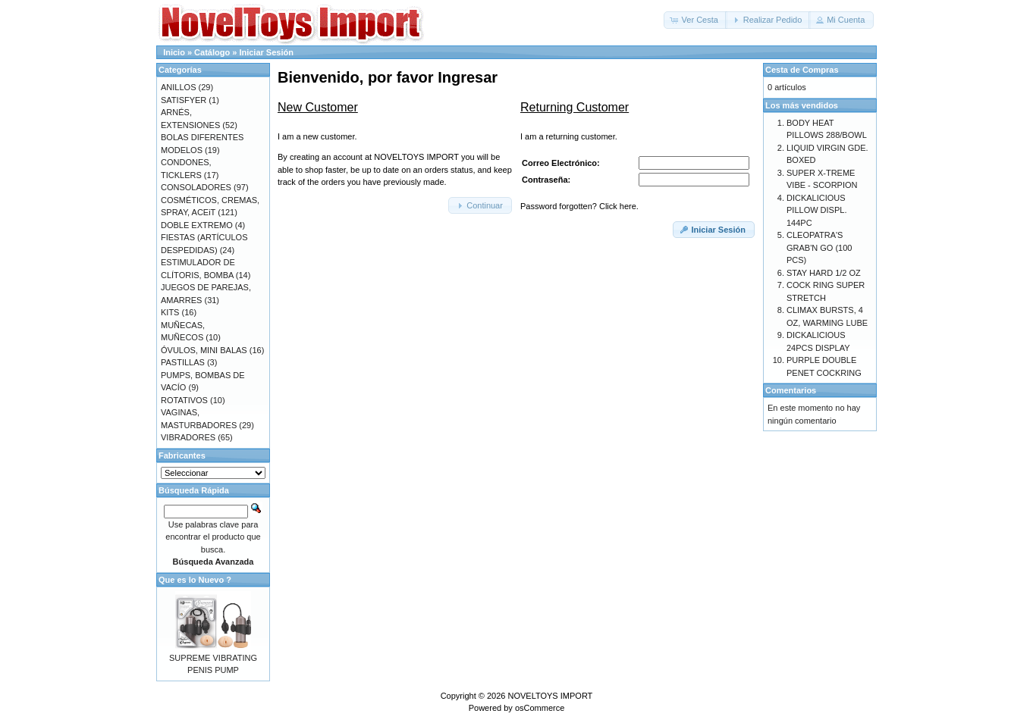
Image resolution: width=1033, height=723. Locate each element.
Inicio (174, 52)
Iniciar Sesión (266, 52)
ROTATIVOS (184, 400)
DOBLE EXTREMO (197, 225)
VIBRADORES (188, 437)
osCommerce (539, 707)
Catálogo (212, 52)
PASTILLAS (183, 362)
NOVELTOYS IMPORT (549, 695)
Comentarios (790, 390)
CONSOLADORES (196, 187)
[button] (695, 20)
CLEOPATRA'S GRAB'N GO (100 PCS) (819, 247)
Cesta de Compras (802, 69)
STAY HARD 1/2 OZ (824, 272)
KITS (170, 312)
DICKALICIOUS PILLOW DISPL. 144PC (816, 210)
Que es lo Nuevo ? (195, 579)
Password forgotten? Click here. (579, 206)
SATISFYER (183, 100)
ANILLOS (178, 87)
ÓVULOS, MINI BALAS (204, 350)
